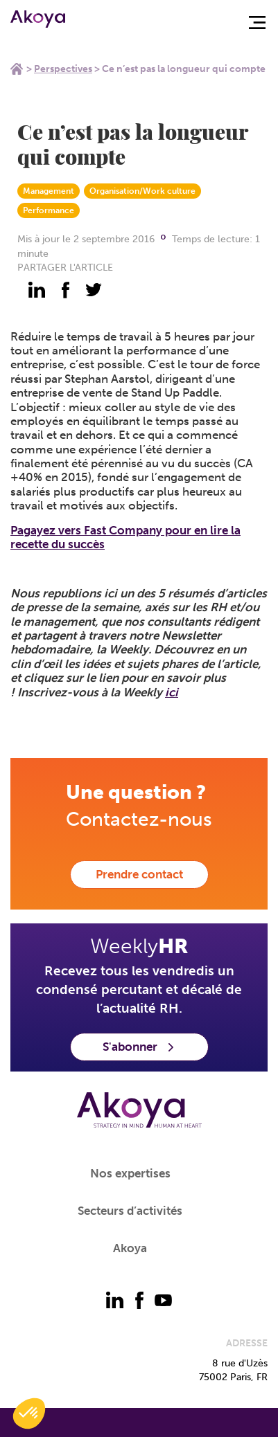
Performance (48, 210)
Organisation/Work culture (142, 191)
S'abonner (139, 1047)
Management (48, 191)
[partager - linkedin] (36, 290)
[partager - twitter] (93, 290)
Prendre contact (139, 874)
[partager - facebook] (65, 290)
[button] (29, 1413)
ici (171, 692)
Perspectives (63, 69)
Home (16, 68)
